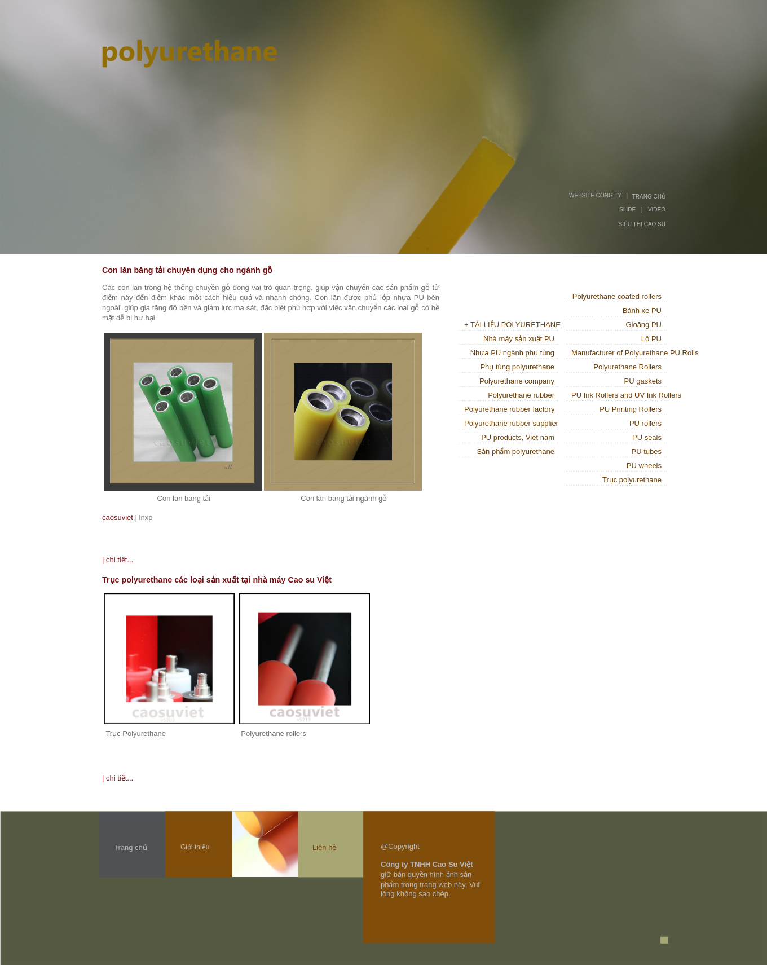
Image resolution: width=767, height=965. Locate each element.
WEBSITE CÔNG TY (595, 195)
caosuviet (117, 517)
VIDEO (656, 209)
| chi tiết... (117, 560)
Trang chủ (130, 847)
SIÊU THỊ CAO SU (642, 224)
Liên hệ (324, 847)
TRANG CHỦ (648, 196)
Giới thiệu (194, 847)
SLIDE (627, 209)
